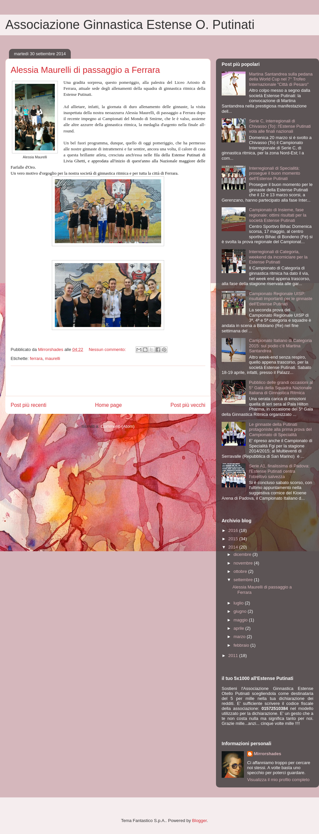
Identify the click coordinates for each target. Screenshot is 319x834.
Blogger (199, 820)
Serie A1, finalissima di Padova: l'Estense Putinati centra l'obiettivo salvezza (279, 471)
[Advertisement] (108, 381)
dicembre (243, 554)
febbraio (242, 645)
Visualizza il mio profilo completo (278, 779)
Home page (108, 405)
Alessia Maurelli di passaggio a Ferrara (85, 70)
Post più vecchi (187, 405)
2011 (233, 655)
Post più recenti (28, 405)
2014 (233, 547)
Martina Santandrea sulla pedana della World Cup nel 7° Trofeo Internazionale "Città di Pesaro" (281, 79)
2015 (233, 538)
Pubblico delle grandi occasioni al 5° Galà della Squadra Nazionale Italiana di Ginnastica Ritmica (281, 387)
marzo (240, 636)
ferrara (36, 358)
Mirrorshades (267, 753)
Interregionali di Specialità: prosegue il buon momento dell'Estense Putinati (274, 173)
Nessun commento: (108, 349)
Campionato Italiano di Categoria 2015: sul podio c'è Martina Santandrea (280, 345)
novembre (244, 563)
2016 (233, 530)
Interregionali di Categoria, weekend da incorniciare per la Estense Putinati (278, 256)
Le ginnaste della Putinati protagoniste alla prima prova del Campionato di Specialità (280, 429)
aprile (239, 628)
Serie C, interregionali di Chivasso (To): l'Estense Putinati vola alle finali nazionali (280, 126)
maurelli (52, 358)
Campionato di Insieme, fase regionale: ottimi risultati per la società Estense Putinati (277, 215)
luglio (239, 602)
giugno (241, 611)
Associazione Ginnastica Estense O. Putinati (130, 25)
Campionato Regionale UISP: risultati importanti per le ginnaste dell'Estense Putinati (280, 298)
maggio (241, 619)
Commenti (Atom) (118, 426)
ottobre (241, 571)
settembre (244, 579)
